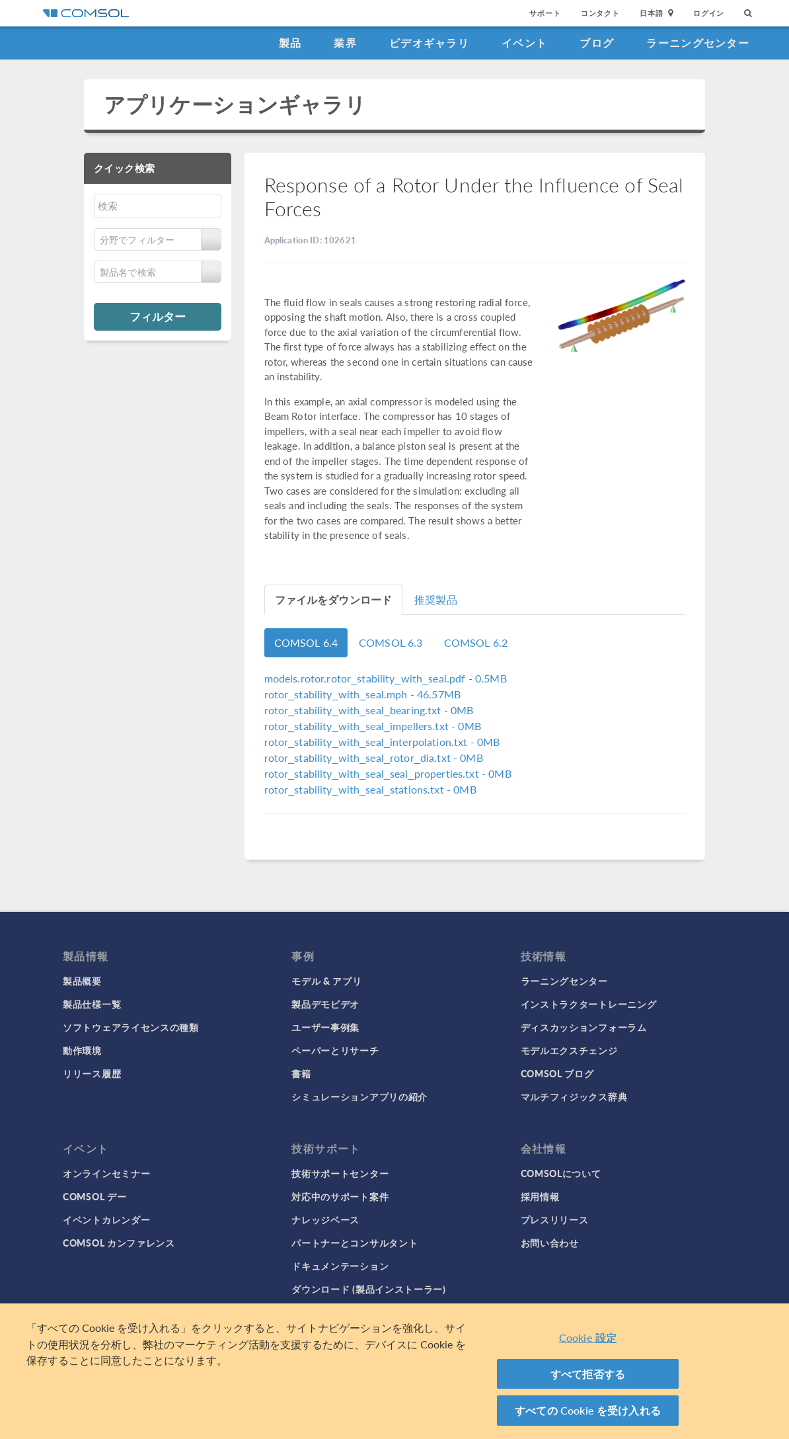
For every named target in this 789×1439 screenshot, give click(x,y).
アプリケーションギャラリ (235, 104)
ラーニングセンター (697, 42)
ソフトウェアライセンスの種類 (131, 1027)
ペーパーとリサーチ (335, 1050)
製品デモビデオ (325, 1003)
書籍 (301, 1073)
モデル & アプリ (326, 980)
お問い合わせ (550, 1242)
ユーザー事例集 (325, 1027)
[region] (394, 1371)
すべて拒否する (587, 1373)
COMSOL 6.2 (476, 642)
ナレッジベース (325, 1219)
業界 (345, 42)
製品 (290, 42)
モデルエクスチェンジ (569, 1050)
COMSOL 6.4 (306, 642)
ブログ (597, 42)
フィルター (158, 316)
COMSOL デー (94, 1196)
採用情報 (540, 1196)
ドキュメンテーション (340, 1265)
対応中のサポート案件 (340, 1196)
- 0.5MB (385, 678)
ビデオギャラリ (429, 42)
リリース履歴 (92, 1073)
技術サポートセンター (340, 1173)
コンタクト (600, 13)
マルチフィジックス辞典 (574, 1096)
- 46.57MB (362, 694)
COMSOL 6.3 (391, 642)
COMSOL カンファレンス (119, 1242)
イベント (524, 42)
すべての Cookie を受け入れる (588, 1410)
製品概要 (82, 980)
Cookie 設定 (588, 1337)
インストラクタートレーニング (589, 1003)
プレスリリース (555, 1219)
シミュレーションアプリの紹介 (359, 1096)
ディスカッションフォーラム (584, 1027)
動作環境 (82, 1050)
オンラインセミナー (106, 1173)
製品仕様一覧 (92, 1003)
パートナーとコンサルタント (354, 1242)
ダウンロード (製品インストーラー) (368, 1288)
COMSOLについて (561, 1173)
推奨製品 (435, 599)
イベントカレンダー (106, 1219)
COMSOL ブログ (557, 1073)
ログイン (708, 13)
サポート (544, 13)
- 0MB (369, 710)
